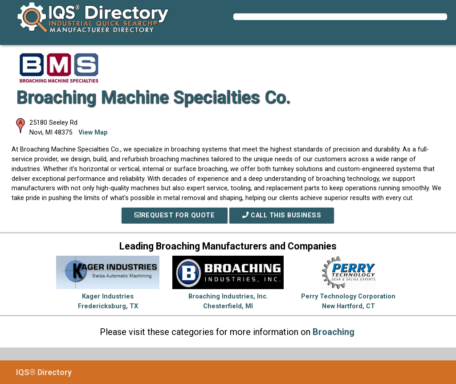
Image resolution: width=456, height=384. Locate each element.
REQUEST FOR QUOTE (174, 215)
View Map (93, 132)
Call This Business (281, 215)
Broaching (333, 332)
